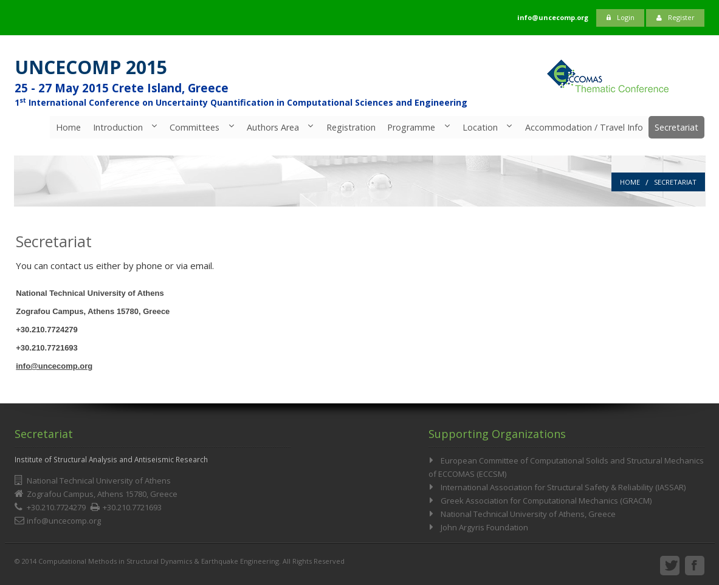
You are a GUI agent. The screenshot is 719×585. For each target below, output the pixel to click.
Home (66, 127)
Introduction (116, 127)
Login (621, 17)
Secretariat (676, 127)
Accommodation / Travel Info (583, 127)
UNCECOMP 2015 (91, 67)
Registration (349, 127)
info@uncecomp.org (54, 366)
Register (675, 17)
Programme (411, 127)
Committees (193, 127)
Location (479, 127)
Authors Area (272, 127)
